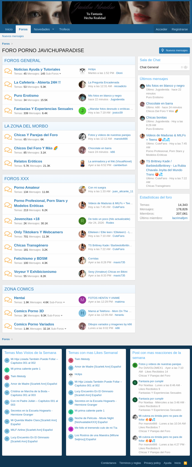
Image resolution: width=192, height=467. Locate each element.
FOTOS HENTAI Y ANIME (104, 297)
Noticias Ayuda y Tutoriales (37, 69)
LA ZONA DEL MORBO (26, 126)
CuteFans (118, 207)
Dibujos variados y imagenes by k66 (110, 324)
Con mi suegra (97, 187)
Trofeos (64, 29)
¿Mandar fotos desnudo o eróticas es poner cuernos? (120, 108)
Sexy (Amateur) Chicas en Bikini (107, 271)
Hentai (19, 298)
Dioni (119, 73)
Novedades (42, 29)
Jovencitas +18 (26, 219)
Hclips (92, 69)
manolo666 (121, 138)
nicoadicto (120, 86)
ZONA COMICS (19, 289)
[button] (53, 29)
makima (120, 301)
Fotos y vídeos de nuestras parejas (109, 135)
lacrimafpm (180, 218)
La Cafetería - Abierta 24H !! (37, 82)
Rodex (110, 222)
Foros (23, 29)
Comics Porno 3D (29, 311)
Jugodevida (117, 99)
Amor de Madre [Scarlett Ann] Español (34, 383)
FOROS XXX (16, 178)
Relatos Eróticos (28, 161)
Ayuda (167, 462)
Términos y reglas (130, 462)
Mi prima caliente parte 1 (25, 368)
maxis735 (119, 262)
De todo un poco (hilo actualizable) (109, 219)
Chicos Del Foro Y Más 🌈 (36, 148)
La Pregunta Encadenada (103, 82)
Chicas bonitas (156, 117)
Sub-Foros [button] (52, 73)
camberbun (120, 165)
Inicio (9, 29)
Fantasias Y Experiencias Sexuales (43, 109)
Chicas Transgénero (31, 245)
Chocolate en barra (100, 148)
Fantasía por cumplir (151, 381)
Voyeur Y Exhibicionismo (35, 272)
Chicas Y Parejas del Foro (36, 135)
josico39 (118, 112)
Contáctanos (108, 462)
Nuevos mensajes (13, 36)
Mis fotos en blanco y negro (105, 95)
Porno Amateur (27, 188)
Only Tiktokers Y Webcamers (38, 232)
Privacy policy (152, 462)
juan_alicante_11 (123, 191)
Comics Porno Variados (34, 324)
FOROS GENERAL (22, 60)
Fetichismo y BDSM (30, 259)
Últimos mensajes (154, 79)
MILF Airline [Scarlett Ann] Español (32, 429)
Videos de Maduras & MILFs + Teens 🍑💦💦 (116, 203)
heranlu (119, 314)
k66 (112, 152)
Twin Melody (18, 376)
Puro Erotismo (26, 96)
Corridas (93, 258)
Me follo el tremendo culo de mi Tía (96, 427)
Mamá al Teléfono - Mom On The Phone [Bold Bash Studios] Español (130, 311)
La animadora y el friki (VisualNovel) (110, 161)
